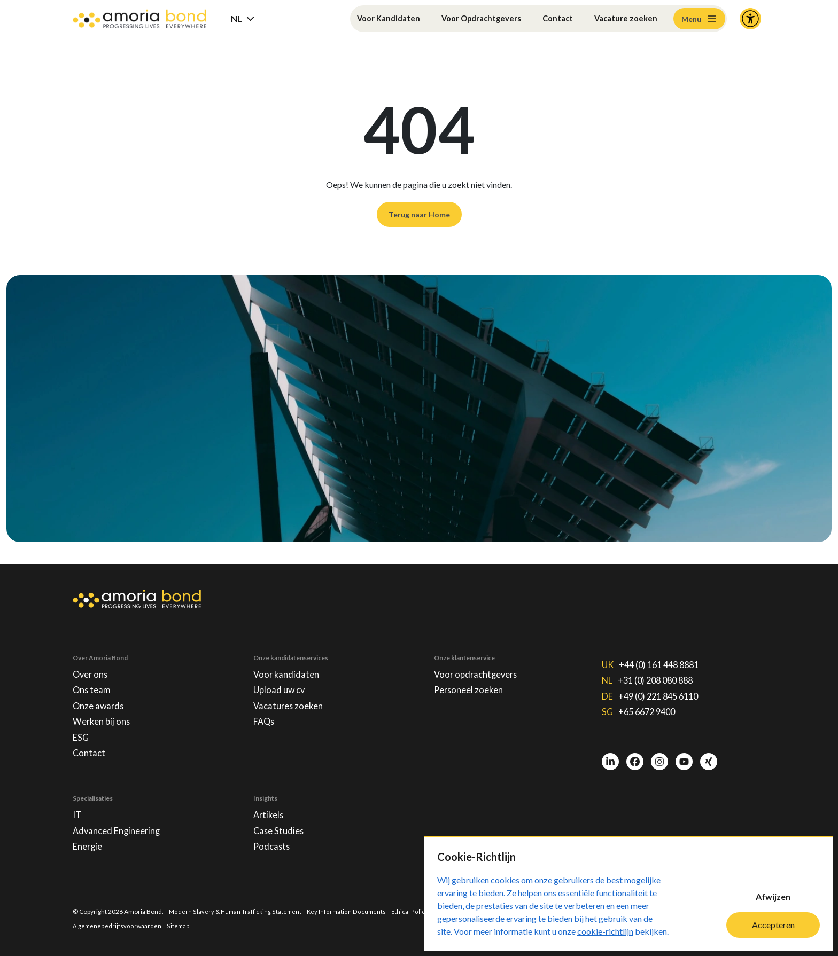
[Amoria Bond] (139, 19)
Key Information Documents (350, 910)
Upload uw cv (280, 679)
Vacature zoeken (624, 18)
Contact (553, 18)
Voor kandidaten (287, 662)
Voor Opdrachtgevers (471, 18)
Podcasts (272, 845)
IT (77, 811)
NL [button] (236, 18)
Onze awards (100, 696)
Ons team (93, 679)
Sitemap (179, 925)
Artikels (269, 811)
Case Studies (280, 828)
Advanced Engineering (120, 828)
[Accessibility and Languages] (750, 19)
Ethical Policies (418, 910)
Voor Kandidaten (372, 18)
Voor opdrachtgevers (478, 662)
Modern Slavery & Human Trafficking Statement (237, 910)
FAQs (265, 713)
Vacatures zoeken (290, 696)
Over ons (92, 662)
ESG (81, 730)
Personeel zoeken (471, 679)
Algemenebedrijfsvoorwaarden (118, 925)
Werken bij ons (103, 713)
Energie (89, 845)
